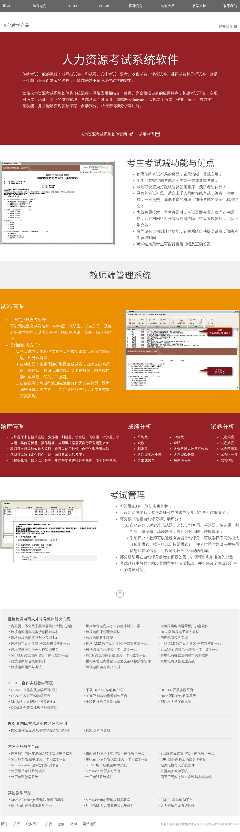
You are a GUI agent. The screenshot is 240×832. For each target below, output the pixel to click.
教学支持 (199, 6)
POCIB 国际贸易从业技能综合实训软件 (40, 730)
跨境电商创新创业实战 (177, 661)
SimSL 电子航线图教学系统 (106, 765)
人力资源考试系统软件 (177, 806)
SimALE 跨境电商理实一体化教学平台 (39, 655)
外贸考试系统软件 (99, 777)
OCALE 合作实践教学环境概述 (34, 690)
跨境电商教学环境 (99, 638)
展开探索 (228, 27)
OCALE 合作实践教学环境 (30, 683)
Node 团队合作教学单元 (178, 696)
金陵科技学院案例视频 (103, 702)
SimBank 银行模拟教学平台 (31, 806)
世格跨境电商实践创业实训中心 (35, 638)
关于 (16, 824)
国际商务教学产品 (23, 746)
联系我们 (230, 6)
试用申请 (149, 134)
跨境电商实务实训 (174, 638)
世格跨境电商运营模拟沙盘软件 (184, 626)
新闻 (3, 824)
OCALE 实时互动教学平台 (30, 696)
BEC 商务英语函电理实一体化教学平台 (115, 753)
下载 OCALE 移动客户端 (104, 690)
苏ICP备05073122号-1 (226, 824)
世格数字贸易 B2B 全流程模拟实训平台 (40, 643)
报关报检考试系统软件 (177, 765)
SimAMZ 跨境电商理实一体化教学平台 (189, 649)
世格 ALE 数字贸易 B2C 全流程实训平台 (190, 643)
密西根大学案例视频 (175, 702)
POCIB (104, 6)
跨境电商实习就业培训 (103, 667)
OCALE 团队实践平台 (176, 690)
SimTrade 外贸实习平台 (103, 771)
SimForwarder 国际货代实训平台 (35, 765)
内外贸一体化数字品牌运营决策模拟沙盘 (41, 626)
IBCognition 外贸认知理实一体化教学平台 (117, 759)
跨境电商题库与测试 (26, 667)
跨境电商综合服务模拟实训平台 (35, 649)
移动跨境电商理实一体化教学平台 (111, 649)
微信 (61, 824)
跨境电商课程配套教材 (103, 632)
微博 (73, 824)
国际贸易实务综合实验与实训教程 (186, 777)
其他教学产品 (16, 25)
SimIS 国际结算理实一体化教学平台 (187, 753)
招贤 (48, 824)
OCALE (72, 6)
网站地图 (89, 824)
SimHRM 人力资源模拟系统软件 (110, 806)
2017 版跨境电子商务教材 (179, 632)
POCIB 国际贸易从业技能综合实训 (37, 723)
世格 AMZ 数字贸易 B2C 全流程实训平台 (117, 643)
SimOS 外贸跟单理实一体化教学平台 (38, 759)
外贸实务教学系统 (174, 771)
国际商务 (136, 6)
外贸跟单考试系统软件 (28, 771)
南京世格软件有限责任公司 (193, 824)
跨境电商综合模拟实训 (28, 661)
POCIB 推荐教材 (98, 730)
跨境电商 (39, 6)
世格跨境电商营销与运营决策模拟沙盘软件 (118, 661)
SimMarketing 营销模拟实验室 (108, 800)
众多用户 (32, 824)
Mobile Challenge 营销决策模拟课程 (37, 800)
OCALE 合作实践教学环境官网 (34, 707)
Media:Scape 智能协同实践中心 (34, 702)
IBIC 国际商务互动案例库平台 (183, 759)
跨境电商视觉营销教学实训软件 (184, 655)
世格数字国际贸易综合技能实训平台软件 (41, 753)
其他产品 (167, 6)
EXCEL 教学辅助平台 (176, 800)
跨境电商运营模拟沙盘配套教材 (35, 632)
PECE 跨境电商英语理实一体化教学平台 (116, 655)
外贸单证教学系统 (24, 777)
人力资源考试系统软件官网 (107, 134)
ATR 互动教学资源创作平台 (106, 696)
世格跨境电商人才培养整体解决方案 (39, 619)
